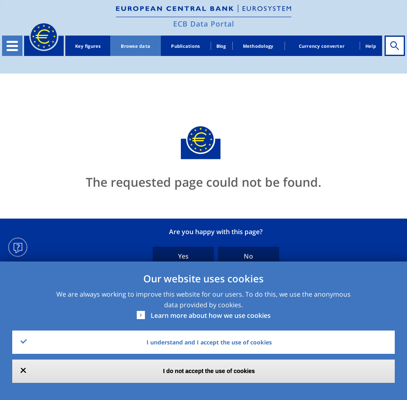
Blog (221, 46)
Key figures (88, 46)
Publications (185, 46)
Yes (183, 256)
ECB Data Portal (203, 24)
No (248, 256)
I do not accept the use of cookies (209, 371)
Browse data (135, 46)
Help (370, 46)
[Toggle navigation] (12, 46)
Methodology (258, 46)
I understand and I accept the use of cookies (209, 342)
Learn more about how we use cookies (211, 315)
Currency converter (322, 46)
